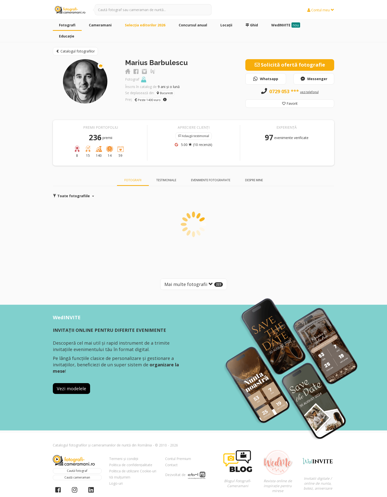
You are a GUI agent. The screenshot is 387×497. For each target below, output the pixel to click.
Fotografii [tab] (132, 180)
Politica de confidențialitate (130, 464)
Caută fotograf (77, 471)
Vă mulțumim (119, 477)
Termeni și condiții (123, 458)
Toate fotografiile (73, 196)
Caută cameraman (77, 477)
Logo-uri (116, 483)
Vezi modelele (71, 388)
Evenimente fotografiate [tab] (210, 180)
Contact (171, 464)
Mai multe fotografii (193, 284)
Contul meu (320, 10)
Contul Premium (178, 458)
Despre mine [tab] (254, 180)
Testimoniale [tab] (166, 180)
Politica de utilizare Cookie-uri (132, 471)
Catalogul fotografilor (75, 51)
